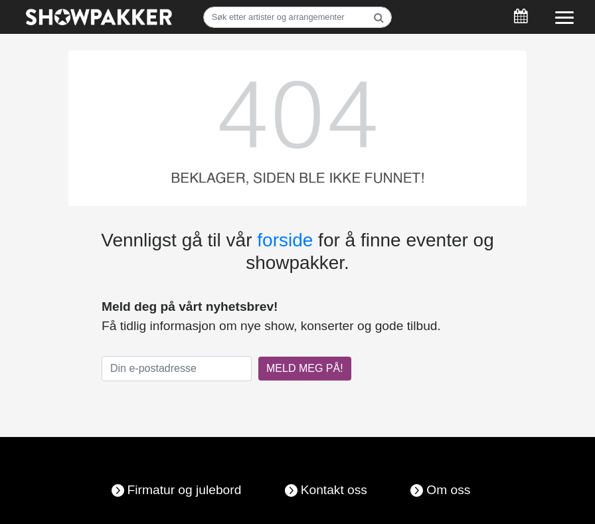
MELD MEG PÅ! (304, 368)
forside (285, 240)
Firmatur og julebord (185, 490)
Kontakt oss (334, 490)
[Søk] (297, 17)
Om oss (448, 490)
